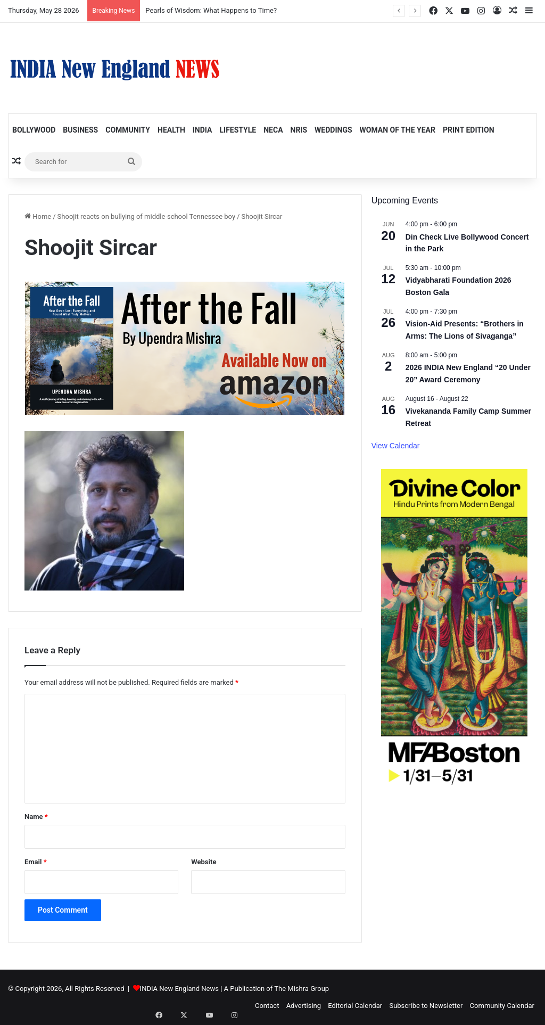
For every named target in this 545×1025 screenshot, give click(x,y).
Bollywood (33, 130)
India (202, 130)
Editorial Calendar (355, 1006)
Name (36, 817)
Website (203, 862)
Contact (267, 1006)
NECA (273, 130)
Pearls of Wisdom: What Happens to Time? (211, 10)
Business (80, 130)
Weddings (333, 130)
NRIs (299, 130)
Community (127, 130)
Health (171, 130)
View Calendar (395, 445)
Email (35, 862)
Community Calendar (502, 1006)
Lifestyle (237, 130)
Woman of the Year (397, 130)
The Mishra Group (301, 989)
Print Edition (468, 130)
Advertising (303, 1006)
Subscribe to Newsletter (426, 1006)
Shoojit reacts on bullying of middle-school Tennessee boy (146, 216)
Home (37, 216)
